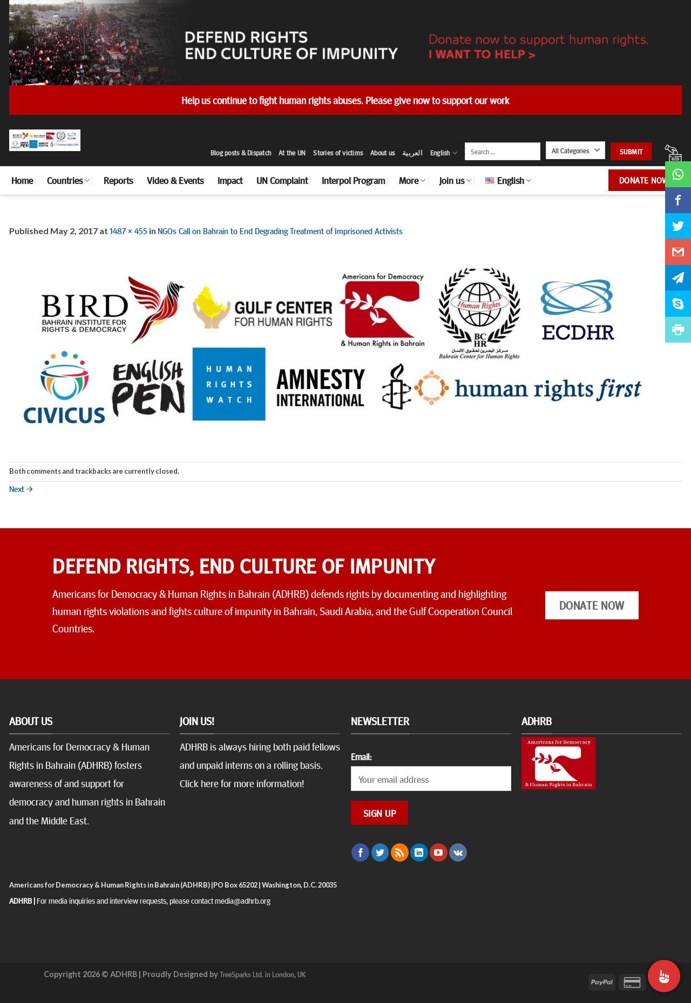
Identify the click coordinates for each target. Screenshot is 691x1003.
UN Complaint (282, 180)
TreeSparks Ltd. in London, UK (263, 973)
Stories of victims (338, 153)
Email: (361, 756)
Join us (455, 180)
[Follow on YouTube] (439, 852)
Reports (118, 180)
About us (382, 153)
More (412, 180)
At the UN (292, 153)
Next (21, 488)
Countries (68, 180)
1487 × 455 (128, 230)
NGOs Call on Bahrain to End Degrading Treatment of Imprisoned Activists (280, 230)
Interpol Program (353, 180)
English (443, 153)
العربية (412, 153)
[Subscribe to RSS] (400, 852)
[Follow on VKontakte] (458, 852)
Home (22, 180)
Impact (230, 180)
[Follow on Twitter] (380, 852)
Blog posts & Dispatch (241, 153)
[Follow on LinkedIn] (419, 852)
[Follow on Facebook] (360, 852)
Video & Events (175, 180)
